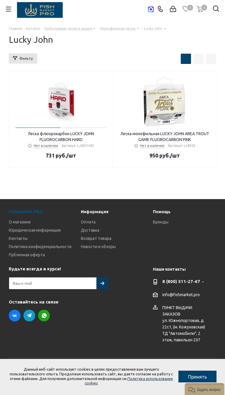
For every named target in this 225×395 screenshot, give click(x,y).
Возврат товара (96, 238)
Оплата (88, 222)
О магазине (20, 222)
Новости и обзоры (98, 246)
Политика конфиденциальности (40, 246)
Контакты (18, 238)
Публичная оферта (27, 254)
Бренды (160, 222)
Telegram (29, 315)
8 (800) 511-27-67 (181, 281)
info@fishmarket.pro (181, 294)
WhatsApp (44, 315)
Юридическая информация (35, 230)
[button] (204, 389)
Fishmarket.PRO (26, 211)
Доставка (90, 230)
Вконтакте (15, 315)
